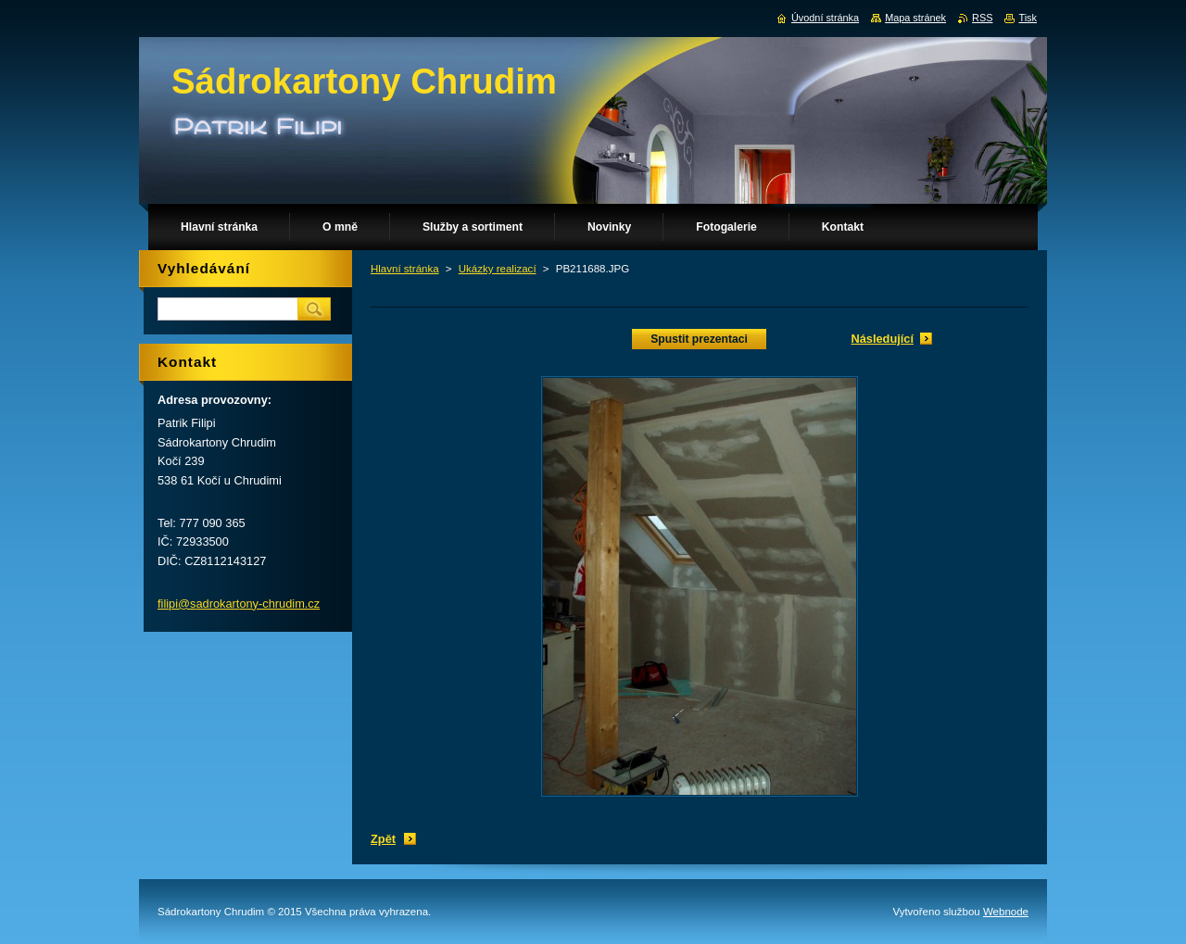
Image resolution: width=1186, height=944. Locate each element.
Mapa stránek (915, 17)
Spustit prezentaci (699, 339)
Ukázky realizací (497, 268)
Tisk (1027, 17)
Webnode (1005, 911)
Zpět (383, 839)
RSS (982, 17)
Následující (882, 339)
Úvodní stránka (825, 17)
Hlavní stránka (405, 268)
